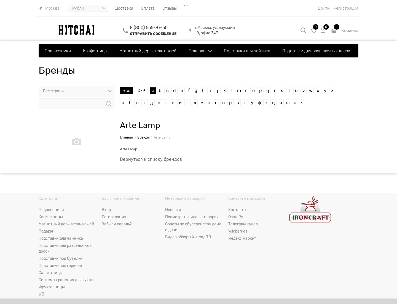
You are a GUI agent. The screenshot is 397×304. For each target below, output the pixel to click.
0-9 (141, 90)
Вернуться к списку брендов (151, 159)
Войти (324, 8)
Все (126, 90)
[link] (49, 8)
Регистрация (346, 8)
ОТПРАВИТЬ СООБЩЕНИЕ (153, 34)
